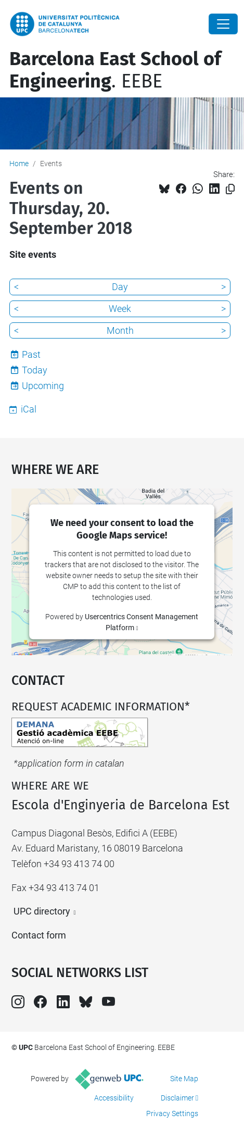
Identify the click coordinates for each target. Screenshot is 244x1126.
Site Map (184, 1078)
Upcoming (43, 385)
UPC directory (41, 911)
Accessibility (114, 1098)
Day (120, 286)
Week (120, 308)
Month (120, 330)
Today (34, 370)
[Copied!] (230, 189)
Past (31, 354)
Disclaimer (177, 1098)
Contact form (38, 935)
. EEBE (115, 70)
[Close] (223, 24)
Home (19, 163)
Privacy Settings (172, 1113)
